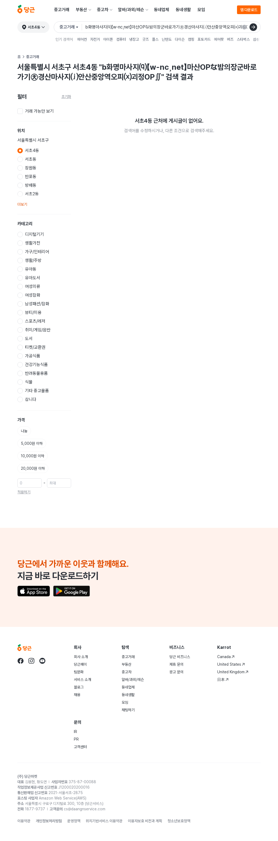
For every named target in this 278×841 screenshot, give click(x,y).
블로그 (79, 687)
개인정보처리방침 (49, 821)
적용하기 (23, 492)
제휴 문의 (176, 664)
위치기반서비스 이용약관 (104, 821)
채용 (77, 695)
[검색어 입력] (170, 27)
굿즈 (145, 39)
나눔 (24, 431)
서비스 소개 (82, 679)
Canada (226, 657)
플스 (155, 39)
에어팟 (219, 39)
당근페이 (80, 664)
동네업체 (161, 9)
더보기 (22, 204)
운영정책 (73, 821)
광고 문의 (176, 672)
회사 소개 (81, 657)
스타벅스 (243, 39)
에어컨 (82, 39)
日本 (223, 679)
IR (75, 731)
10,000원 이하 (32, 456)
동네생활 (183, 9)
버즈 (230, 39)
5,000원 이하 (32, 443)
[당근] (26, 10)
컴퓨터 (121, 39)
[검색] (253, 27)
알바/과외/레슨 (131, 9)
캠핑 (191, 39)
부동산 (81, 9)
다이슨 (180, 39)
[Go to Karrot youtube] (42, 661)
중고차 (102, 9)
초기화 (66, 96)
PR (76, 739)
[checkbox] (44, 111)
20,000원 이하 (33, 468)
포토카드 (204, 39)
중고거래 (61, 9)
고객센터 (80, 747)
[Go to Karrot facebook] (20, 661)
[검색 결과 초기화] (244, 27)
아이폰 (108, 39)
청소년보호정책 (179, 821)
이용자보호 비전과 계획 (145, 821)
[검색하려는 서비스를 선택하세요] (70, 27)
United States (231, 664)
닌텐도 (167, 39)
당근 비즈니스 (179, 657)
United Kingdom (232, 672)
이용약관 (23, 821)
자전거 (95, 39)
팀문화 (79, 672)
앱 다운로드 (248, 10)
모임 (201, 9)
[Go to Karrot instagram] (31, 661)
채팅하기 (128, 710)
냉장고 (134, 39)
